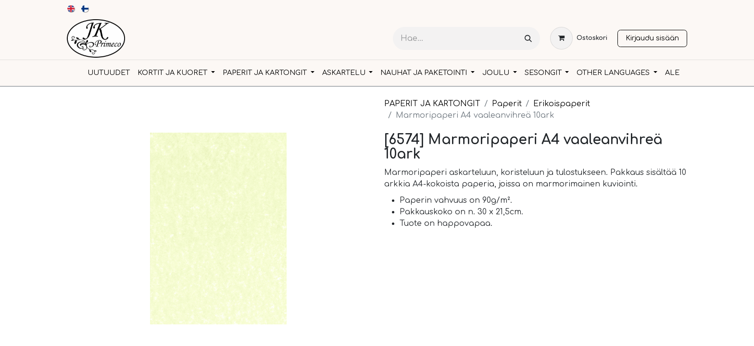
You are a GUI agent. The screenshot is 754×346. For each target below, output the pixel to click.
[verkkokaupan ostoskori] (579, 38)
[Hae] (528, 38)
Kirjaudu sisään (652, 38)
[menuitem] (71, 8)
